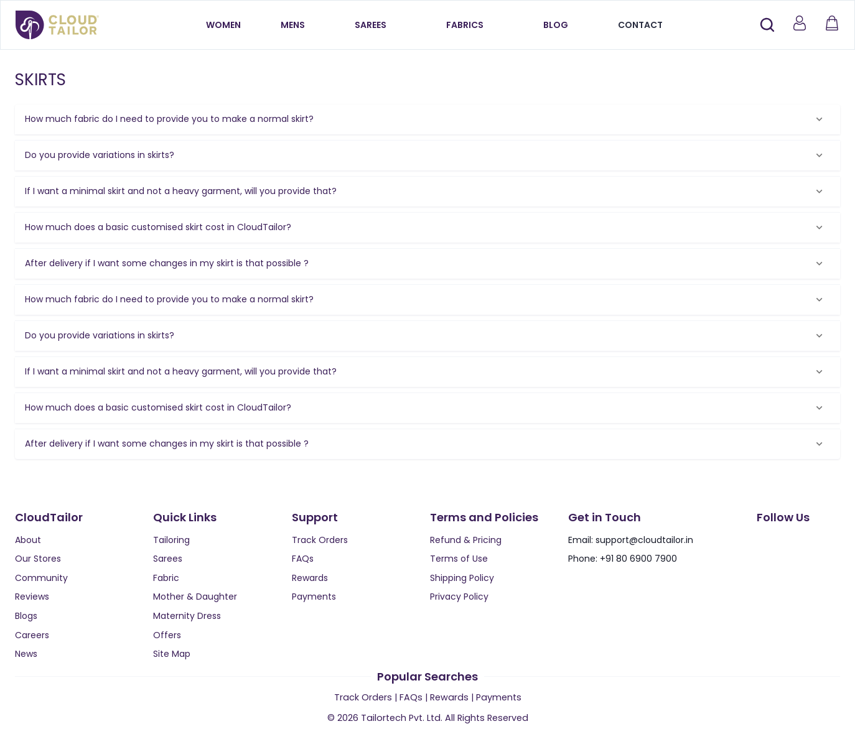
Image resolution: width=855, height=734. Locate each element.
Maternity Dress (187, 616)
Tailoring (171, 540)
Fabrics (465, 25)
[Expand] (819, 119)
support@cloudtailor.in (644, 540)
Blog (555, 25)
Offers (167, 635)
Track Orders (320, 540)
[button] (427, 119)
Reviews (32, 596)
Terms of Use (459, 558)
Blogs (26, 616)
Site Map (171, 654)
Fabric (166, 578)
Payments (314, 596)
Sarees (370, 25)
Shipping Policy (462, 578)
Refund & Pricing (466, 540)
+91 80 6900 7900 (638, 558)
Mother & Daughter (195, 596)
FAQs (303, 558)
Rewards (310, 578)
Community (41, 578)
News (26, 654)
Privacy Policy (459, 596)
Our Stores (38, 558)
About (28, 540)
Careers (32, 635)
